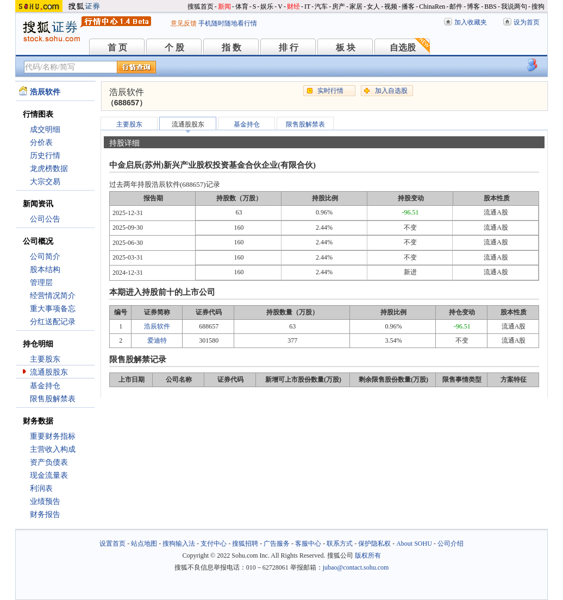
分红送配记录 (53, 322)
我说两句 (514, 6)
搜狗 (538, 6)
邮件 (455, 6)
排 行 (288, 47)
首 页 (117, 47)
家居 (355, 6)
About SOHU (414, 543)
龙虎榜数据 (49, 169)
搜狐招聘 (245, 543)
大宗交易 (45, 182)
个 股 (174, 47)
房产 (338, 6)
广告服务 (277, 543)
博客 (473, 6)
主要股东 (45, 359)
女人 (373, 6)
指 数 (231, 47)
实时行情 (330, 90)
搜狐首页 (200, 6)
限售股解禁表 (53, 399)
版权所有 (368, 555)
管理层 (41, 283)
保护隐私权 (374, 543)
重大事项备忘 (53, 309)
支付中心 (214, 543)
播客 (408, 6)
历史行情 (45, 155)
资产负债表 (49, 462)
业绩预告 (45, 501)
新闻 (224, 6)
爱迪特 (157, 340)
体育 (241, 6)
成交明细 (45, 129)
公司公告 (45, 219)
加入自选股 (391, 90)
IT (307, 6)
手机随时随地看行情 (227, 23)
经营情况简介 (53, 296)
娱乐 (266, 6)
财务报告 (45, 514)
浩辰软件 (157, 326)
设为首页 (527, 22)
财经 (293, 6)
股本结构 (45, 270)
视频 (390, 6)
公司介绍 (450, 543)
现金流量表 (49, 475)
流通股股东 (49, 372)
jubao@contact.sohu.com (356, 567)
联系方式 (340, 543)
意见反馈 (184, 23)
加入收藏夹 (470, 22)
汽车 (321, 6)
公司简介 (45, 256)
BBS (490, 6)
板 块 (345, 47)
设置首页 (112, 543)
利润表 (41, 488)
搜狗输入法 (178, 543)
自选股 (403, 47)
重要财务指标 (53, 436)
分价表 (41, 142)
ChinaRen (432, 6)
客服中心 (308, 543)
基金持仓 (45, 386)
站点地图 (144, 543)
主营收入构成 (53, 449)
